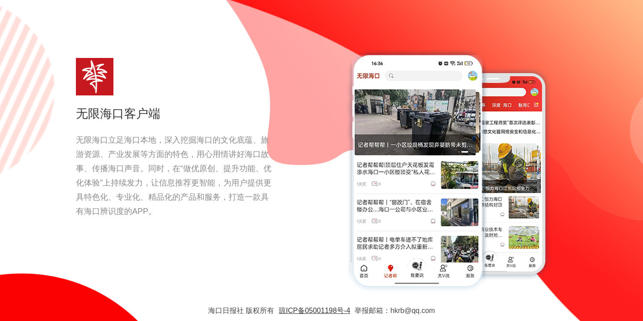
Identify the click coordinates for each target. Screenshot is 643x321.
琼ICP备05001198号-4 (314, 310)
